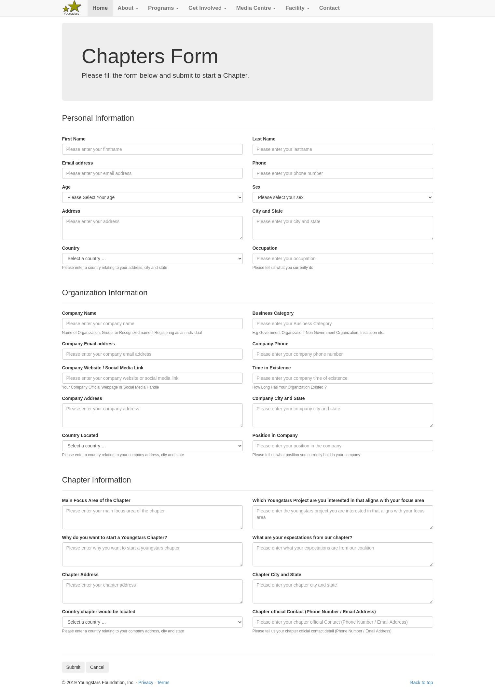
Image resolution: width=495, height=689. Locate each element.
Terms (163, 682)
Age (66, 187)
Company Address (82, 398)
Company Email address (88, 343)
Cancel (97, 667)
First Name (74, 138)
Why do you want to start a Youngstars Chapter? (114, 537)
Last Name (264, 138)
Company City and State (279, 398)
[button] (128, 8)
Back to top (421, 682)
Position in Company (275, 435)
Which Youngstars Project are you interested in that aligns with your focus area (338, 500)
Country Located (80, 435)
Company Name (79, 313)
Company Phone (270, 343)
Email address (77, 163)
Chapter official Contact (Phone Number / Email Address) (314, 611)
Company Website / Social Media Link (103, 367)
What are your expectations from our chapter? (302, 537)
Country (71, 248)
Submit (73, 667)
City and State (268, 211)
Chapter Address (80, 574)
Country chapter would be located (99, 611)
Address (71, 211)
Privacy (145, 682)
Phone (260, 163)
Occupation (265, 248)
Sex (257, 187)
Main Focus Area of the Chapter (96, 500)
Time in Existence (272, 367)
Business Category (273, 313)
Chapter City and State (277, 574)
